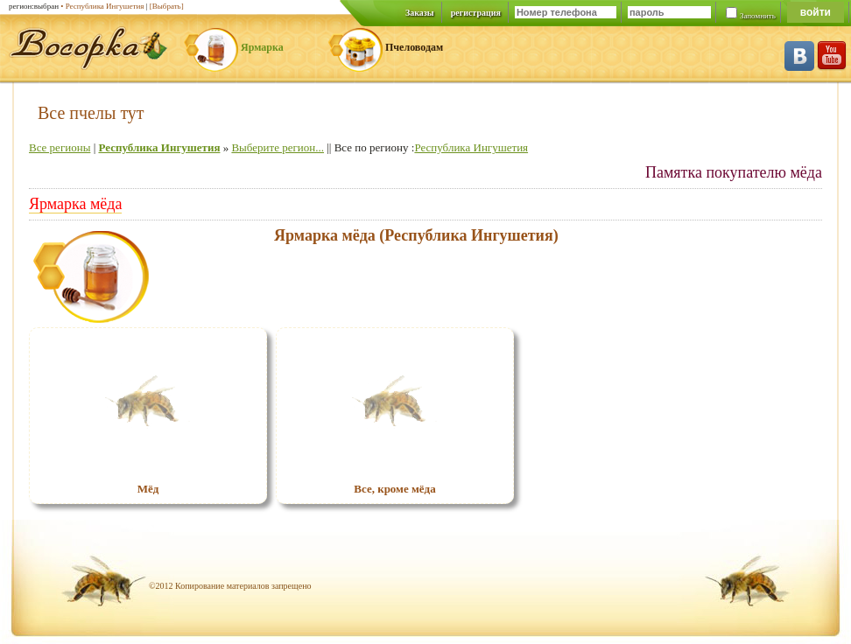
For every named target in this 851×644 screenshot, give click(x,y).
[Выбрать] (167, 6)
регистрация (476, 13)
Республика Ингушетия (159, 147)
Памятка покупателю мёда (733, 172)
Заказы (419, 13)
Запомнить (758, 15)
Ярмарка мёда (75, 204)
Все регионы (59, 147)
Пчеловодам (414, 47)
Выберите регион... (277, 147)
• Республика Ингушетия (102, 6)
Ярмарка (262, 47)
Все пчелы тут (91, 112)
